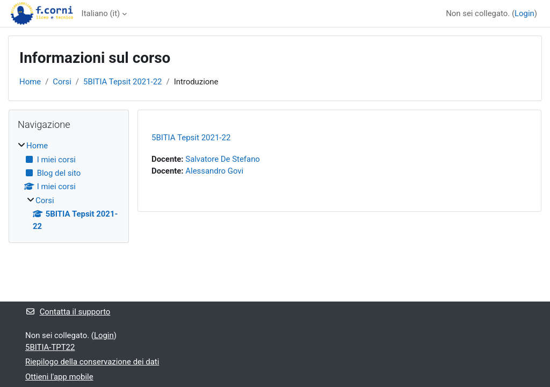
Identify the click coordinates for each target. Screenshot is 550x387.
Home (30, 82)
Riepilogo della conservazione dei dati (92, 362)
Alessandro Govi (214, 171)
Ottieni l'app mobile (59, 377)
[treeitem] (69, 186)
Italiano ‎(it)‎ (101, 13)
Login (524, 13)
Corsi (62, 82)
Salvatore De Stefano (222, 159)
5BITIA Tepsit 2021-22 (122, 82)
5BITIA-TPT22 (50, 347)
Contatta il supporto (67, 312)
